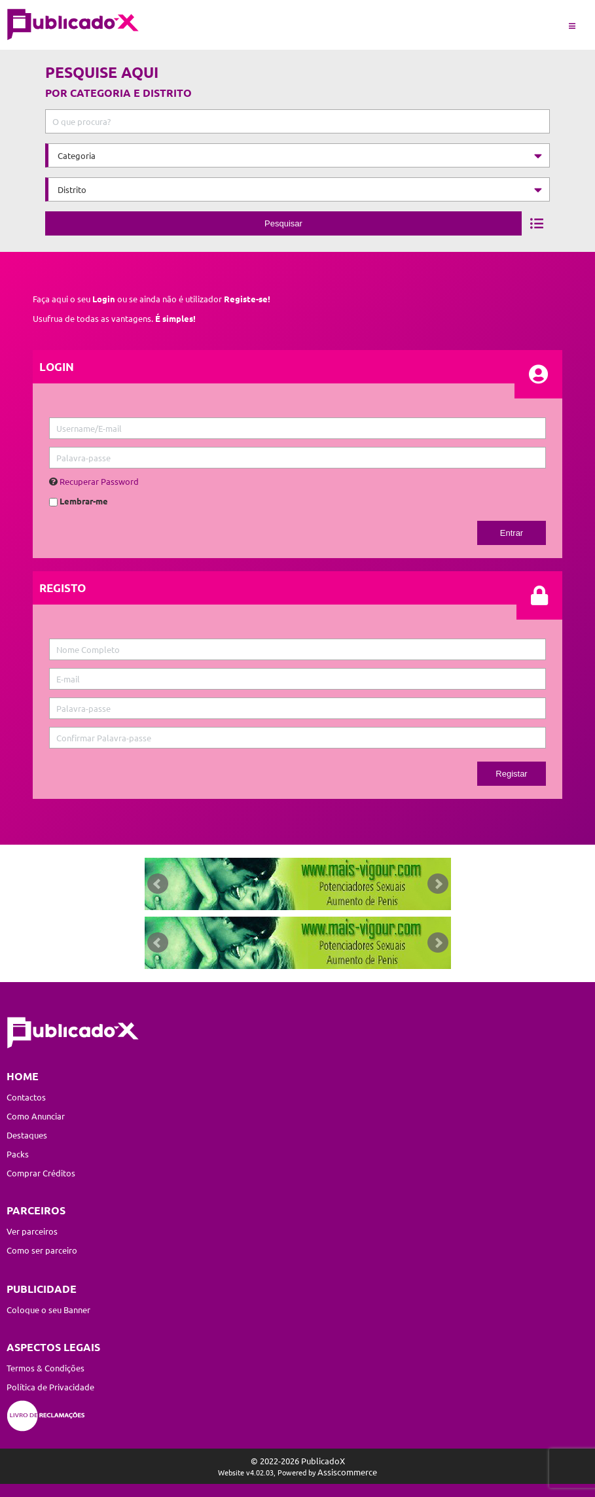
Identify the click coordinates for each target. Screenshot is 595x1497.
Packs (18, 1153)
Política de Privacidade (50, 1386)
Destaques (27, 1134)
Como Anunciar (36, 1115)
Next (437, 883)
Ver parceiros (32, 1231)
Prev (157, 883)
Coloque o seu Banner (48, 1309)
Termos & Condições (45, 1367)
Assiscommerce (347, 1471)
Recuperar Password (99, 481)
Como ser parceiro (42, 1250)
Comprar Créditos (41, 1172)
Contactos (26, 1096)
